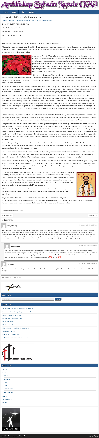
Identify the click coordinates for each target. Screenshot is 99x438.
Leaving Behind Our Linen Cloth (12, 315)
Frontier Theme (93, 436)
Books (5, 12)
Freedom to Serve (7, 321)
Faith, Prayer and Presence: (11, 334)
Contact (31, 12)
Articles (4, 369)
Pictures (4, 396)
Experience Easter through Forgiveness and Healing (18, 312)
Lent (5, 385)
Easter (6, 382)
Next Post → (93, 215)
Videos (14, 12)
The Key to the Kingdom (9, 325)
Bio (23, 12)
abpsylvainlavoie (9, 20)
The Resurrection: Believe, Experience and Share (17, 308)
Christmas (7, 379)
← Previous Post (7, 215)
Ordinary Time (8, 389)
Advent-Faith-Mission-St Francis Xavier (22, 17)
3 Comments (48, 20)
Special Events (8, 392)
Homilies (38, 20)
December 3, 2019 (22, 20)
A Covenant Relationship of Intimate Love (15, 338)
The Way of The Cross (9, 331)
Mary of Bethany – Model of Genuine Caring (15, 328)
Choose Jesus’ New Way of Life (12, 318)
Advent (33, 20)
